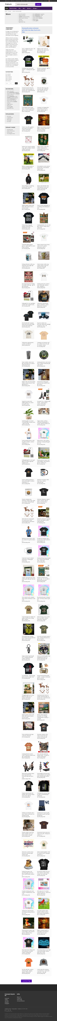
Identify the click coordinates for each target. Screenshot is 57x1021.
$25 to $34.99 (9, 78)
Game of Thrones (11, 131)
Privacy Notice (14, 1008)
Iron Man (9, 121)
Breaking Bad (10, 129)
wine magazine (38, 14)
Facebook (18, 0)
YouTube (7, 0)
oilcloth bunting (24, 16)
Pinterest (23, 0)
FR (24, 1008)
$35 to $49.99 (9, 79)
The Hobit (9, 120)
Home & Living (13, 8)
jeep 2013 (21, 20)
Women (29, 8)
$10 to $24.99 (9, 76)
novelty (35, 20)
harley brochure (22, 15)
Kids (20, 8)
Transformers (10, 117)
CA (10, 1010)
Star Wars (9, 116)
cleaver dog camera (13, 93)
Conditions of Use (8, 1008)
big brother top (22, 22)
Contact (41, 0)
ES (5, 1010)
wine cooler (38, 15)
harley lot (37, 16)
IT (6, 1010)
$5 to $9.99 (8, 75)
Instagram (29, 0)
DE (26, 1008)
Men (24, 8)
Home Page (19, 999)
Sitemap (45, 0)
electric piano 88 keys (23, 18)
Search (38, 4)
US (8, 1010)
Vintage (35, 8)
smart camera (38, 18)
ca (50, 0)
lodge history (35, 19)
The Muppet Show (11, 133)
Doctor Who (9, 132)
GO (16, 83)
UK (22, 1008)
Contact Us (19, 998)
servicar (20, 19)
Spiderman (9, 119)
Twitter (12, 0)
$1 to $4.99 (8, 74)
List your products (21, 1001)
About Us (19, 997)
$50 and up (8, 80)
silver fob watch (22, 14)
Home (6, 8)
